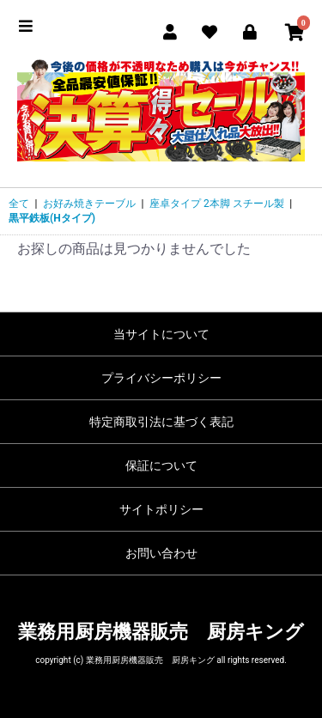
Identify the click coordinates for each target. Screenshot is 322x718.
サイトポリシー (161, 509)
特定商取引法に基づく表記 (161, 422)
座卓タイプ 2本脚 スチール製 (216, 204)
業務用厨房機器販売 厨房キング (161, 631)
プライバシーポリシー (161, 378)
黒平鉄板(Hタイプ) (52, 218)
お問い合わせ (161, 553)
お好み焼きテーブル (89, 204)
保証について (161, 465)
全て (19, 204)
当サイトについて (161, 334)
